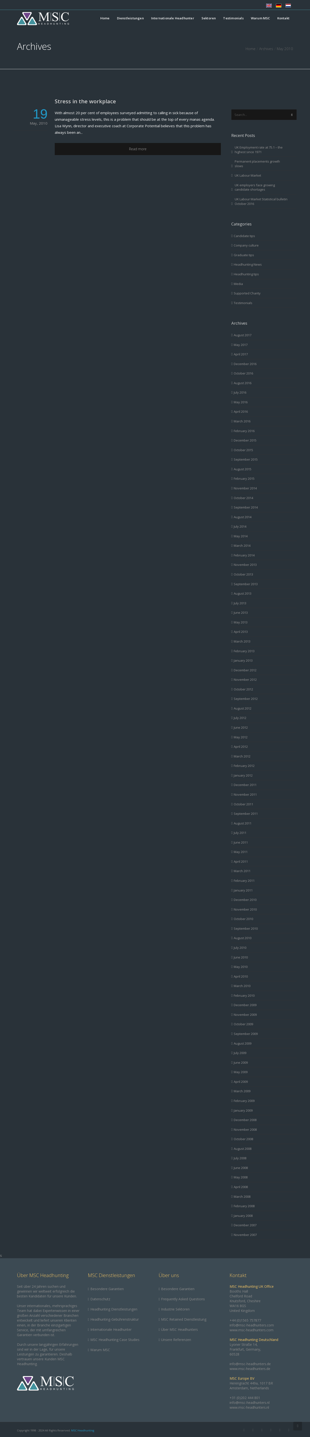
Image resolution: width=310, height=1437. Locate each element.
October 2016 (243, 373)
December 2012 (245, 670)
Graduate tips (244, 255)
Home (105, 18)
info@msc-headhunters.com (252, 1325)
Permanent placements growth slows (257, 163)
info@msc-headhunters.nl (250, 1402)
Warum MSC (260, 18)
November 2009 (245, 1014)
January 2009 (243, 1110)
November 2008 (245, 1129)
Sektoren (209, 18)
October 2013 (243, 574)
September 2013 (246, 584)
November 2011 (245, 794)
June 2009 (241, 1062)
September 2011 (246, 813)
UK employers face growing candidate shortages (255, 187)
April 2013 (241, 631)
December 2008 (245, 1120)
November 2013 (245, 564)
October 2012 (243, 689)
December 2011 (245, 785)
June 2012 (241, 727)
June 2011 (241, 842)
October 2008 (243, 1139)
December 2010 (245, 900)
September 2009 (246, 1034)
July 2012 (240, 718)
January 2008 (243, 1215)
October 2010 (243, 919)
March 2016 (242, 421)
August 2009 (242, 1043)
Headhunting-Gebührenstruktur (114, 1319)
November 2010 (245, 909)
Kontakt (283, 18)
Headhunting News (248, 264)
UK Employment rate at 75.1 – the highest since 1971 (259, 149)
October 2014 (243, 498)
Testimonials (233, 18)
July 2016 (240, 392)
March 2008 (242, 1196)
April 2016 (241, 411)
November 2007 (245, 1235)
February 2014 (244, 555)
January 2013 (243, 660)
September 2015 (246, 459)
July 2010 (240, 947)
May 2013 (241, 622)
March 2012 (242, 756)
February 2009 (244, 1101)
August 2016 (242, 383)
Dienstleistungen (130, 18)
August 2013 (242, 593)
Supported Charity (247, 293)
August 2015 (242, 469)
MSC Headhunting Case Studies (115, 1339)
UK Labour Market (248, 175)
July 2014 (240, 526)
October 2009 (243, 1024)
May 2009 (241, 1072)
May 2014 (241, 536)
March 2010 (242, 986)
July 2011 (240, 833)
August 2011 (242, 823)
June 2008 (241, 1168)
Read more (138, 149)
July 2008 (240, 1158)
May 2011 (241, 852)
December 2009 (245, 1005)
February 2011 (244, 880)
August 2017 (242, 335)
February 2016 (244, 431)
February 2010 (244, 995)
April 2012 (241, 746)
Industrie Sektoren (175, 1309)
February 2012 (244, 765)
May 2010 (241, 967)
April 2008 (241, 1187)
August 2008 (242, 1148)
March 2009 (242, 1091)
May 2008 (241, 1177)
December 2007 (245, 1225)
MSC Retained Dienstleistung (183, 1319)
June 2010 (241, 957)
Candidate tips (244, 236)
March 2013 (242, 641)
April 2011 (241, 861)
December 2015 (245, 440)
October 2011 (243, 804)
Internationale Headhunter (172, 18)
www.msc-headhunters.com (251, 1330)
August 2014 (242, 517)
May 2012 (241, 737)
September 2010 (246, 928)
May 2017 (241, 345)
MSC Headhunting (82, 1430)
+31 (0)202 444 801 (245, 1397)
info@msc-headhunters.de (250, 1364)
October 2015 (243, 450)
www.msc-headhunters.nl (249, 1407)
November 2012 (245, 679)
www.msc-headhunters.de (250, 1368)
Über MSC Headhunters (179, 1329)
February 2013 (244, 651)
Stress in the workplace (85, 101)
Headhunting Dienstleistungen (113, 1309)
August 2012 (242, 708)
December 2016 (245, 364)
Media (238, 284)
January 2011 (243, 890)
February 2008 (244, 1206)
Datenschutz (100, 1299)
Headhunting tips (246, 274)
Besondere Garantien (107, 1289)
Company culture (246, 245)
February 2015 (244, 478)
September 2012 (246, 698)
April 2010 (241, 976)
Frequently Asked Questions (183, 1299)
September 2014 (246, 507)
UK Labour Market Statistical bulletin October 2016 (261, 201)
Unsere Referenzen (176, 1339)
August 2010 (242, 938)
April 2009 (241, 1081)
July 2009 (240, 1053)
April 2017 (241, 354)
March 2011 (242, 871)
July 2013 (240, 603)
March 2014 (242, 545)
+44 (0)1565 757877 (245, 1320)
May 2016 (241, 402)
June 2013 (241, 612)
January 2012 (243, 775)
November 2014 (245, 488)
